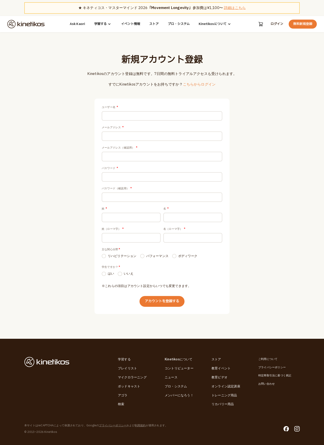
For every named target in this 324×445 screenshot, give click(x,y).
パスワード (110, 169)
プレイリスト (127, 368)
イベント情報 (130, 24)
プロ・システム (179, 24)
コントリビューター (179, 368)
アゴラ (123, 395)
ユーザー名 (110, 107)
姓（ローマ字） (113, 231)
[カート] (260, 24)
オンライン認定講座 (226, 386)
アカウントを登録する (162, 304)
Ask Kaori (77, 24)
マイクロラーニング (132, 377)
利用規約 (140, 425)
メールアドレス (113, 127)
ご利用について (267, 359)
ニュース (171, 377)
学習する (103, 24)
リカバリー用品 (223, 404)
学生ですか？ (111, 270)
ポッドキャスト (129, 386)
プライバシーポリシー (272, 367)
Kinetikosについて (215, 24)
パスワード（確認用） (117, 190)
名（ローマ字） (174, 231)
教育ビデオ (219, 377)
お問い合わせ (266, 384)
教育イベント (221, 368)
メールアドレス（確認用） (119, 148)
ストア (154, 24)
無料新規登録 (302, 24)
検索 (121, 404)
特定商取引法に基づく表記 (274, 375)
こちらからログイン (199, 84)
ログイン (276, 24)
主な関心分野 (111, 252)
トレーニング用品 (224, 395)
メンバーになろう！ (179, 395)
